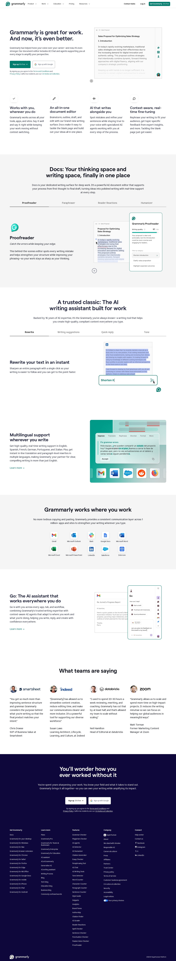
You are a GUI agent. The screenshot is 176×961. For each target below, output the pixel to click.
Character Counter (79, 884)
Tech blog (44, 882)
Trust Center (108, 868)
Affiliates (107, 860)
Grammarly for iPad (17, 888)
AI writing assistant (48, 870)
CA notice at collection (112, 884)
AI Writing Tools (78, 872)
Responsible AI (109, 847)
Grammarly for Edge (17, 868)
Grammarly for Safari (18, 859)
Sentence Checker (79, 933)
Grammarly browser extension (21, 851)
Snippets (75, 900)
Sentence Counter (79, 892)
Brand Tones (77, 908)
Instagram (140, 847)
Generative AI (46, 866)
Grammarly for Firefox (18, 863)
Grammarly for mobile (18, 880)
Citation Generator (79, 855)
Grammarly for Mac (17, 847)
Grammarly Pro (47, 839)
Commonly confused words (51, 894)
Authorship (76, 912)
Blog (42, 878)
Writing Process (47, 874)
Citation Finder (77, 917)
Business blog (46, 890)
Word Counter (77, 880)
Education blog (46, 886)
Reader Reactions (79, 925)
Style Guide (76, 896)
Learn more (17, 467)
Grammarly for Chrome (19, 855)
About (106, 839)
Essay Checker (77, 859)
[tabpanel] (88, 241)
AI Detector (76, 847)
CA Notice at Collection (50, 74)
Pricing (71, 4)
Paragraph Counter (79, 888)
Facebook (139, 843)
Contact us (139, 839)
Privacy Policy (15, 74)
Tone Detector (77, 876)
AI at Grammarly (47, 861)
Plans (43, 835)
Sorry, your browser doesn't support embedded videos (128, 53)
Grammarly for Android (19, 892)
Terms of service (110, 876)
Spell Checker (77, 929)
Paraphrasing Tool (79, 863)
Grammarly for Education (50, 853)
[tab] (29, 204)
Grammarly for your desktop (20, 839)
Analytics (75, 904)
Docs (11, 835)
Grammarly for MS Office (19, 872)
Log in (142, 4)
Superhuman (110, 835)
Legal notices (109, 896)
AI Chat (75, 868)
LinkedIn (139, 855)
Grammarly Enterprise (49, 849)
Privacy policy (109, 872)
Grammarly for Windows (19, 843)
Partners (107, 864)
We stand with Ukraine (112, 843)
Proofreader (77, 945)
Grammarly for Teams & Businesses (50, 844)
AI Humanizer (77, 851)
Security (107, 888)
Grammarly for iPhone (18, 884)
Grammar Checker (79, 835)
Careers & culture (110, 851)
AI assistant (45, 857)
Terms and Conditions (41, 71)
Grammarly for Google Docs (20, 876)
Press (106, 856)
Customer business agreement (115, 880)
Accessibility (108, 892)
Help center (139, 835)
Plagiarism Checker (79, 839)
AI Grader (76, 921)
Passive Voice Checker (80, 941)
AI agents (76, 843)
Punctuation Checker (80, 937)
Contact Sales (129, 4)
